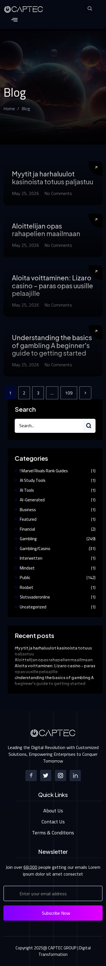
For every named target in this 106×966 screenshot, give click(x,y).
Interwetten (31, 558)
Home (9, 108)
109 (69, 393)
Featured (28, 519)
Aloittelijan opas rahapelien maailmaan (46, 230)
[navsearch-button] (90, 8)
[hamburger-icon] (14, 20)
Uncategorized (33, 607)
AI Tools (27, 490)
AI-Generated (32, 500)
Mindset (27, 568)
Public (25, 577)
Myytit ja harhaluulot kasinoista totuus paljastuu (52, 178)
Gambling (28, 539)
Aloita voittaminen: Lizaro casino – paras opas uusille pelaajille (52, 285)
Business (28, 510)
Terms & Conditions (53, 832)
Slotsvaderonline (35, 597)
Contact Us (53, 821)
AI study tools (33, 480)
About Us (53, 810)
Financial (27, 529)
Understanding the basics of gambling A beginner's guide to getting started (52, 345)
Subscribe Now (56, 913)
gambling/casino (35, 548)
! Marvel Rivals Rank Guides (44, 471)
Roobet (26, 587)
